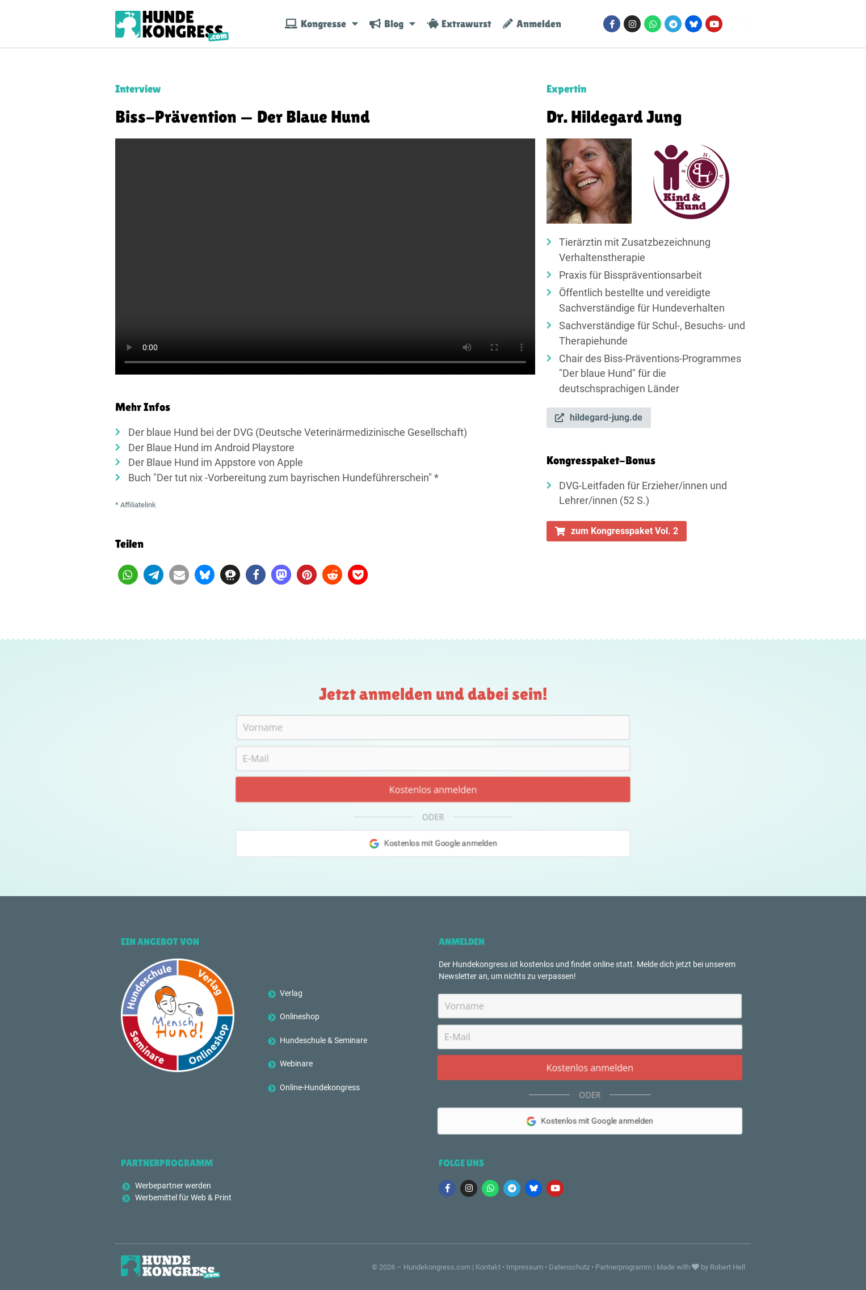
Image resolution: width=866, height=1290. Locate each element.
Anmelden (532, 24)
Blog (392, 24)
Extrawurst (459, 24)
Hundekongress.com (436, 1267)
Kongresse (321, 24)
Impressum (524, 1267)
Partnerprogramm (623, 1267)
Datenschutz (569, 1267)
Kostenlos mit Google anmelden (433, 853)
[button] (128, 575)
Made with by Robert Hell (701, 1267)
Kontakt (488, 1267)
